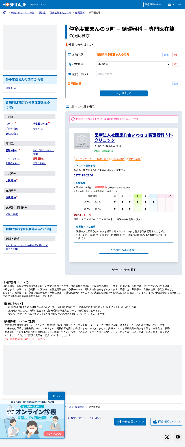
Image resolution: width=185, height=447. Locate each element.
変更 (166, 54)
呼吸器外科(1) (40, 163)
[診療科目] (133, 64)
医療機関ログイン (166, 422)
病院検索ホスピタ (38, 4)
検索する (123, 93)
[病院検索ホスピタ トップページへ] (14, 5)
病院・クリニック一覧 (23, 12)
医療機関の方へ (153, 4)
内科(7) (9, 123)
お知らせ (95, 418)
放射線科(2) (12, 133)
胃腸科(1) (38, 128)
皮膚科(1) (11, 197)
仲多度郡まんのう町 (60, 12)
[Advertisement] (30, 47)
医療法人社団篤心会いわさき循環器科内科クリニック (133, 138)
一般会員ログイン (130, 422)
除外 (176, 54)
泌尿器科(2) (12, 214)
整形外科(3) (12, 150)
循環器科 (80, 12)
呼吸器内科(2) (40, 123)
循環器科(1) (39, 158)
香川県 (42, 12)
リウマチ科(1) (13, 158)
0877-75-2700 (83, 175)
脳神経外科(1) (13, 163)
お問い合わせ (76, 418)
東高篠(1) (11, 88)
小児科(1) (11, 180)
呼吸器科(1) (12, 128)
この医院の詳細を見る (123, 250)
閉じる (57, 395)
